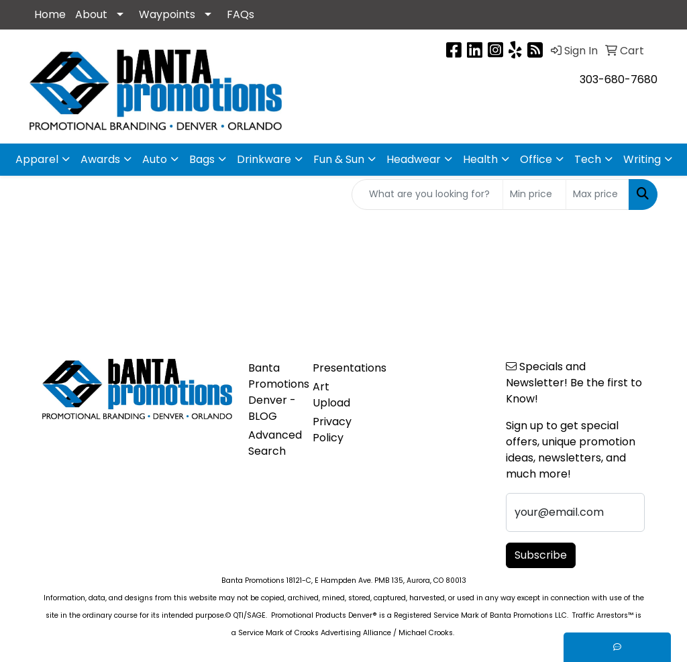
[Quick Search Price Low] (534, 194)
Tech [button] (587, 159)
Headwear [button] (413, 159)
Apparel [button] (36, 159)
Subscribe (541, 555)
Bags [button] (202, 159)
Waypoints (167, 14)
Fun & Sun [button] (338, 159)
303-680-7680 (618, 79)
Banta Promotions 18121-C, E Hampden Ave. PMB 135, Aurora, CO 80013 (343, 580)
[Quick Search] (427, 194)
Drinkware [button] (264, 159)
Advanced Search (272, 443)
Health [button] (480, 159)
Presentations (337, 368)
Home (50, 14)
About (91, 14)
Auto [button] (154, 159)
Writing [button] (642, 159)
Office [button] (536, 159)
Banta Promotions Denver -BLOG (272, 392)
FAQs (240, 14)
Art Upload (331, 394)
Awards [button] (100, 159)
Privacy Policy (332, 429)
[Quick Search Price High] (597, 194)
